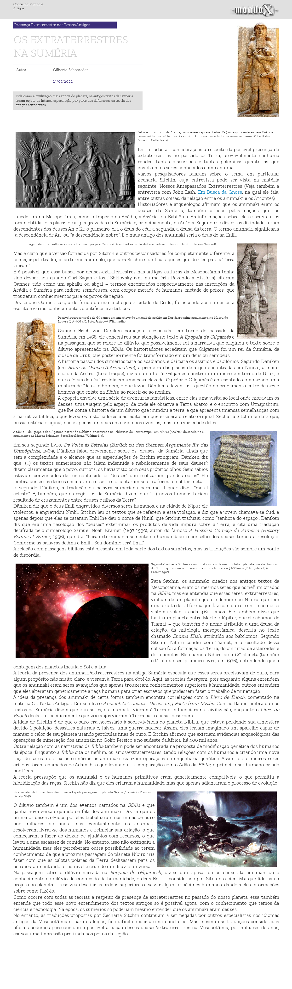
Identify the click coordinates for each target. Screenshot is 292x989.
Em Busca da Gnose (220, 192)
